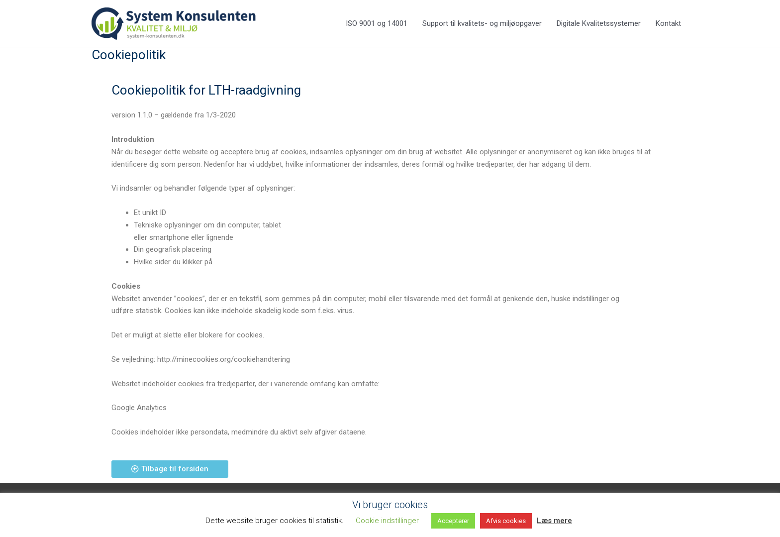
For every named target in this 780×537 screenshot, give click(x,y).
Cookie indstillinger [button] (387, 520)
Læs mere (554, 520)
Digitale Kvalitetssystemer (599, 23)
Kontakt (668, 23)
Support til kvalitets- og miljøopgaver (482, 23)
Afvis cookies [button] (506, 521)
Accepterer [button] (453, 521)
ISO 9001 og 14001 (376, 23)
